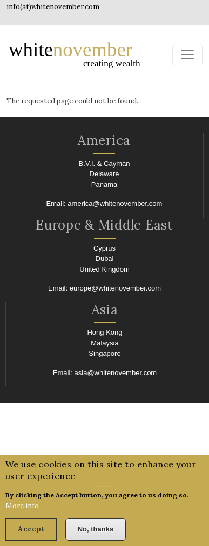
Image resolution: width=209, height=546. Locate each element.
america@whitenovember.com (115, 203)
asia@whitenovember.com (116, 373)
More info (22, 513)
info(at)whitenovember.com (52, 6)
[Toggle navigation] (187, 54)
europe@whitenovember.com (115, 288)
